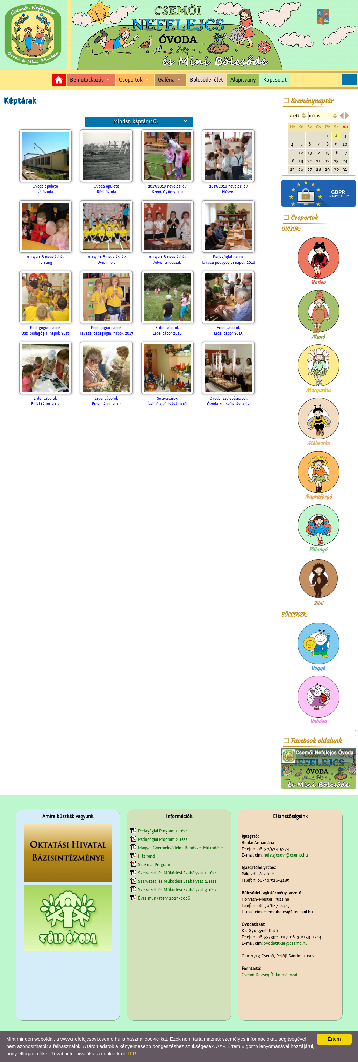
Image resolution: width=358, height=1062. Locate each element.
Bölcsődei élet (206, 80)
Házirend (146, 856)
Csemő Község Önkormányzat (270, 974)
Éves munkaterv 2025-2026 (164, 898)
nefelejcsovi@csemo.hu (286, 855)
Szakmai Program (154, 864)
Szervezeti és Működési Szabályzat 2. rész (177, 881)
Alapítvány (243, 80)
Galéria (166, 80)
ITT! (132, 1053)
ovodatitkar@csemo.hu (286, 943)
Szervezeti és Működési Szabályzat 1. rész (177, 872)
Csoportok (131, 80)
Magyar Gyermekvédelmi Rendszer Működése (180, 847)
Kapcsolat (275, 80)
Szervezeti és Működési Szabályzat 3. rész (177, 889)
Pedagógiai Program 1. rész (162, 831)
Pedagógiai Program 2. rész (163, 839)
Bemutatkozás (87, 80)
